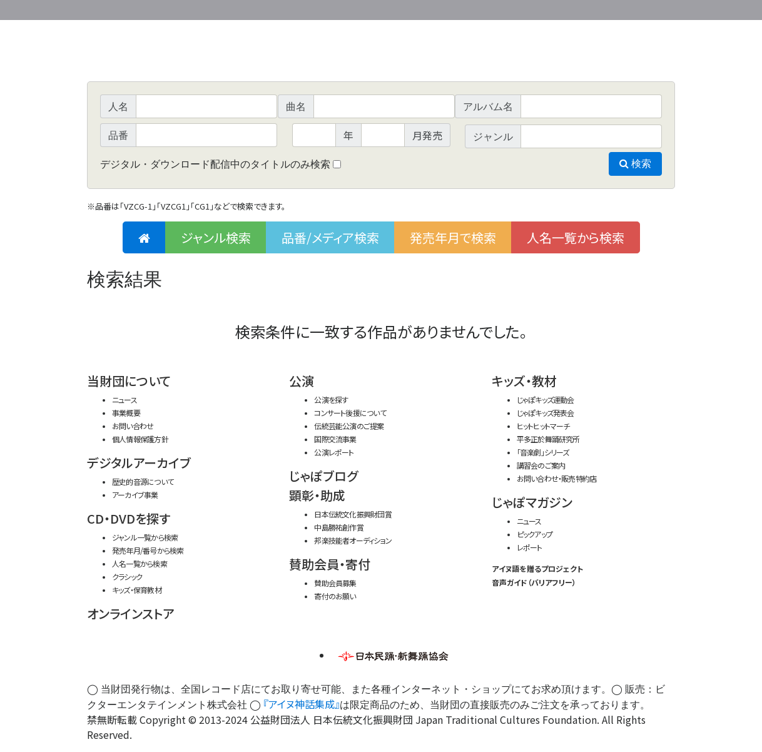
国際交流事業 (335, 439)
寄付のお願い (334, 596)
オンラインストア (131, 613)
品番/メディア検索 (330, 237)
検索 (635, 163)
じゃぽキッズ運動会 (545, 399)
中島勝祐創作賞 (338, 527)
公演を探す (331, 399)
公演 (301, 381)
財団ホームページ (528, 8)
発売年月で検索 (453, 237)
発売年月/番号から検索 (147, 550)
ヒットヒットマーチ (543, 425)
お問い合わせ (640, 8)
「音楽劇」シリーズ (543, 452)
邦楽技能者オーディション (353, 540)
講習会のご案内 (541, 465)
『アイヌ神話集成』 (301, 703)
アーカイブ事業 (135, 494)
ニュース (124, 399)
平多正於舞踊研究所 (548, 439)
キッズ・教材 (524, 381)
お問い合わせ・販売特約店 (557, 478)
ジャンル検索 (216, 237)
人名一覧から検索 (575, 237)
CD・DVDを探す (128, 518)
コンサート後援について (349, 412)
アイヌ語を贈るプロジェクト (537, 568)
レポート (529, 547)
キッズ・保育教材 (136, 589)
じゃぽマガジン (532, 502)
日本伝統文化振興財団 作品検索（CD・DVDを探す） (381, 52)
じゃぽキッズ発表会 (545, 412)
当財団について (129, 381)
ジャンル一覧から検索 (145, 537)
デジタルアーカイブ (139, 463)
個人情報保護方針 (140, 439)
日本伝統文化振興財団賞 (352, 514)
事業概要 (578, 8)
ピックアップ (534, 534)
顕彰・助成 (317, 495)
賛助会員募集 (335, 582)
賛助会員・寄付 (329, 564)
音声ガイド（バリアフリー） (534, 582)
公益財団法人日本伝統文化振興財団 (154, 9)
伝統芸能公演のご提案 (349, 425)
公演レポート (333, 452)
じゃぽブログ (323, 476)
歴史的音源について (142, 481)
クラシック (127, 576)
